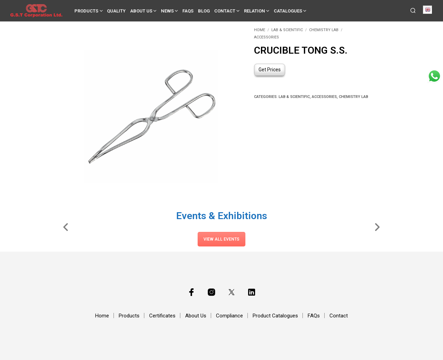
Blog (204, 11)
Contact (224, 11)
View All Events (221, 239)
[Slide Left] (66, 226)
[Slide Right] (377, 226)
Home (259, 30)
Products (86, 11)
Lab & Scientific (287, 30)
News (167, 11)
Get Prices (270, 69)
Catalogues (288, 11)
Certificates (162, 316)
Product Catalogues (275, 316)
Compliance (229, 316)
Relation (254, 11)
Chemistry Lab (323, 30)
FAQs (187, 11)
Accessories (266, 37)
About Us (141, 11)
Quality (116, 11)
